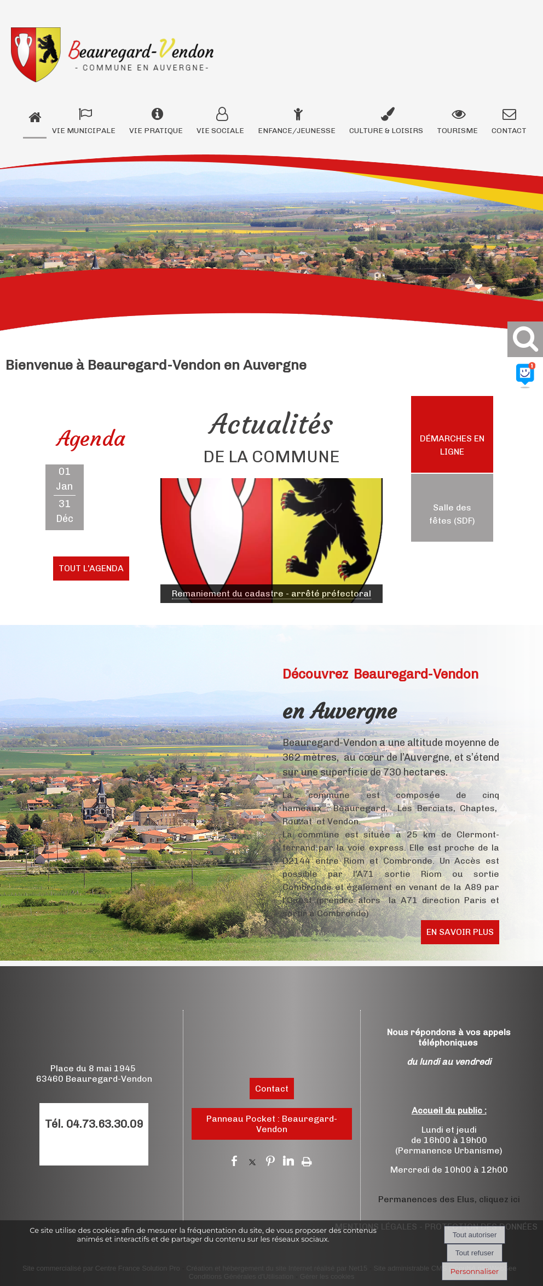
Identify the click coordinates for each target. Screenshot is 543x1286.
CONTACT (509, 130)
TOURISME (457, 130)
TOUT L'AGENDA (91, 568)
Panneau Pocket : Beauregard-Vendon (271, 1123)
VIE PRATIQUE (156, 130)
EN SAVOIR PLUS (460, 932)
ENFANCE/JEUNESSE (297, 130)
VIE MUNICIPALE (83, 130)
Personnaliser (474, 1271)
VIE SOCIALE (220, 130)
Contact (271, 1088)
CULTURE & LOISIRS (386, 130)
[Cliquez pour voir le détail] (271, 593)
